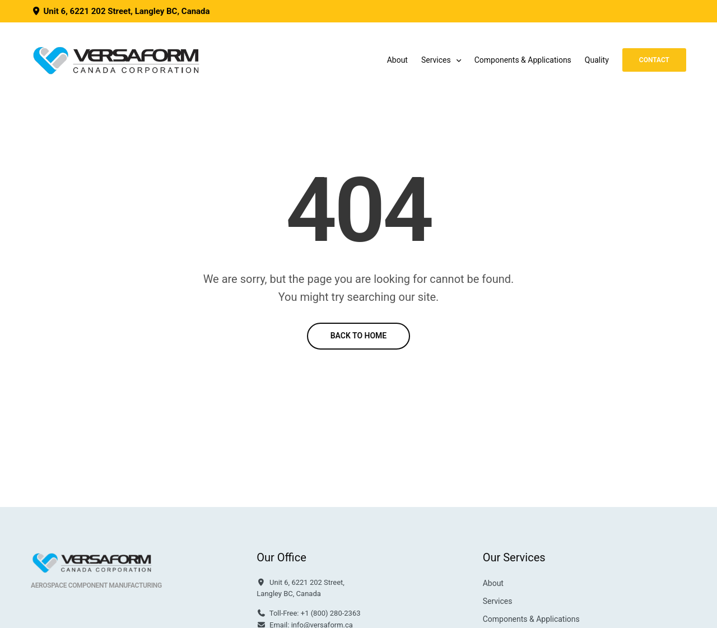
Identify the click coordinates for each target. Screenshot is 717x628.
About (397, 59)
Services (436, 59)
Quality (597, 59)
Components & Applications (522, 59)
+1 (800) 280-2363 (331, 613)
